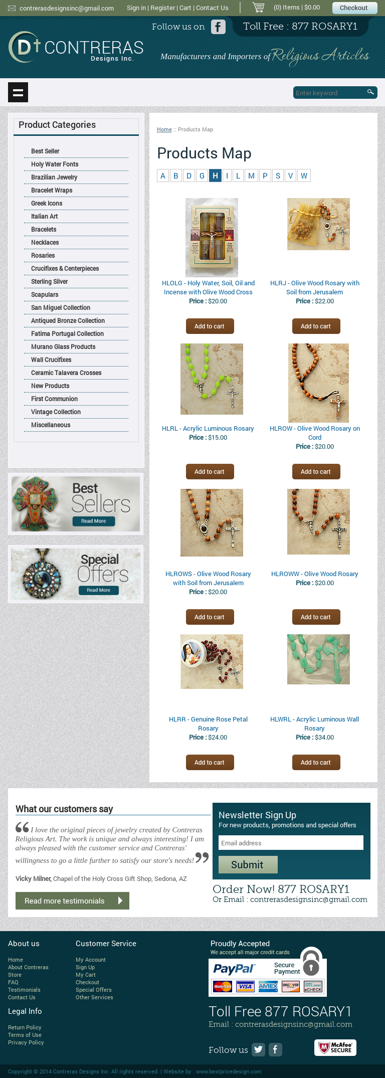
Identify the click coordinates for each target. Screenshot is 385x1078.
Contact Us (212, 7)
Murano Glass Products (63, 346)
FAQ (13, 982)
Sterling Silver (49, 281)
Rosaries (43, 255)
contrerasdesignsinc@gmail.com (67, 8)
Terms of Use (25, 1034)
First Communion (54, 399)
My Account (91, 959)
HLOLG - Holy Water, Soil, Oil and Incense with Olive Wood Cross (208, 287)
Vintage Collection (56, 412)
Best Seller (45, 151)
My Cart (86, 974)
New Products (50, 386)
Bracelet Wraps (51, 190)
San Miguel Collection (60, 307)
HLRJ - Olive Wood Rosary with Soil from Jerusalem (314, 287)
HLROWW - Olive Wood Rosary (314, 573)
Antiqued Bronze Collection (68, 320)
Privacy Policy (26, 1042)
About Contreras (28, 967)
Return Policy (25, 1027)
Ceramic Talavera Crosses (66, 373)
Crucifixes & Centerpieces (65, 268)
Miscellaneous (50, 425)
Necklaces (45, 242)
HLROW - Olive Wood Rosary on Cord (315, 433)
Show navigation (18, 92)
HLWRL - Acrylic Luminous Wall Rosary (314, 723)
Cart (185, 7)
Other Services (94, 997)
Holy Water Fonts (54, 164)
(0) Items (287, 7)
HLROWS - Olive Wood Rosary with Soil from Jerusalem (208, 578)
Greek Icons (46, 203)
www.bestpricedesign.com (229, 1071)
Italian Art (44, 216)
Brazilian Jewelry (54, 177)
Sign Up (85, 967)
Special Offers (94, 989)
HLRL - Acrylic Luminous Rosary (208, 428)
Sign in (136, 7)
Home (164, 129)
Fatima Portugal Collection (67, 333)
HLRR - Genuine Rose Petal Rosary (208, 723)
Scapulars (44, 294)
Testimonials (24, 989)
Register (162, 7)
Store (15, 974)
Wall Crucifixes (51, 359)
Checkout (87, 982)
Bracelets (43, 229)
